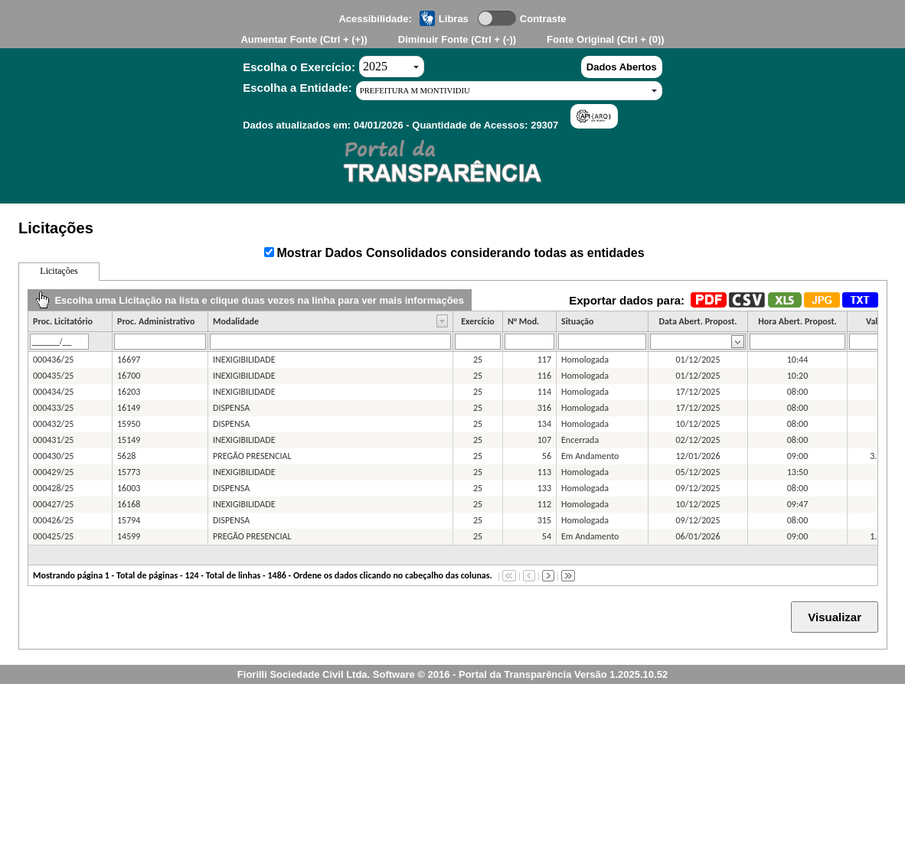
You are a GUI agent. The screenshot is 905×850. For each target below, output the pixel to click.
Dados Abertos (621, 67)
